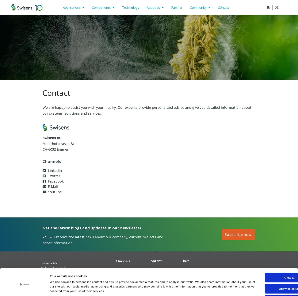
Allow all (266, 262)
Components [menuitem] (101, 8)
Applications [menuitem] (72, 8)
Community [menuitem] (198, 8)
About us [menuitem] (153, 8)
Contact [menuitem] (223, 8)
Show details (199, 288)
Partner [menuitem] (176, 8)
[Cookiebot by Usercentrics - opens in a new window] (24, 288)
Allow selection (266, 274)
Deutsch (277, 7)
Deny (266, 285)
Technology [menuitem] (130, 8)
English (269, 7)
